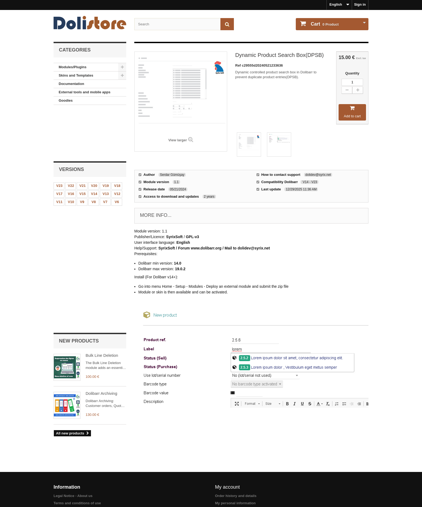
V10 (71, 154)
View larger (177, 140)
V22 (71, 137)
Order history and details (235, 466)
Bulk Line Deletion (102, 189)
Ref (238, 65)
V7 (105, 154)
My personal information (235, 473)
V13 (106, 145)
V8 (94, 154)
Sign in (360, 4)
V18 (117, 137)
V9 (82, 154)
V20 (94, 137)
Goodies (66, 100)
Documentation (71, 84)
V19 (106, 137)
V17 (59, 145)
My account (227, 457)
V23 (59, 137)
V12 (117, 145)
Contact (60, 487)
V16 (71, 145)
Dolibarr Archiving (101, 227)
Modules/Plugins (72, 67)
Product (324, 24)
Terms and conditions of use (77, 473)
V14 (94, 145)
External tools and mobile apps (84, 92)
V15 (82, 145)
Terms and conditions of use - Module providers (93, 480)
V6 (117, 154)
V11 (59, 154)
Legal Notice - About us (73, 466)
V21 (82, 137)
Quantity (352, 73)
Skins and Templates (76, 75)
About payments (67, 494)
